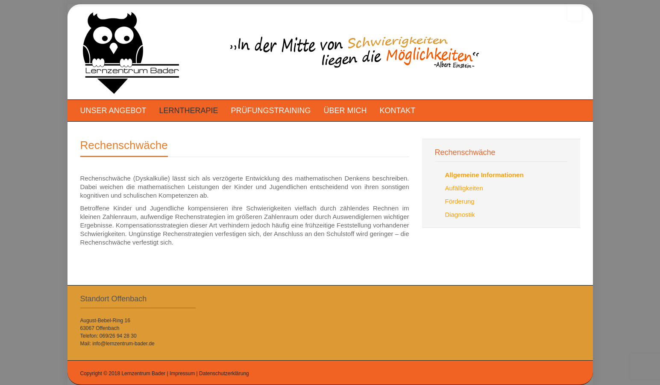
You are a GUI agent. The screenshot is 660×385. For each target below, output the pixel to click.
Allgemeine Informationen (484, 174)
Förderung (460, 201)
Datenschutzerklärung (224, 373)
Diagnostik (460, 214)
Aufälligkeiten (464, 188)
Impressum (182, 373)
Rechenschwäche (124, 145)
